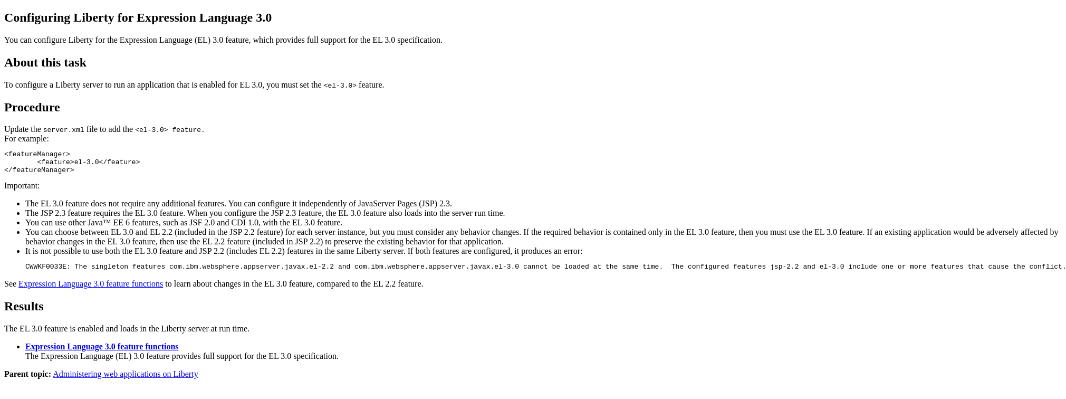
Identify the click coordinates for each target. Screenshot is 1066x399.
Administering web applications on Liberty (125, 380)
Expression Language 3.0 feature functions (90, 290)
